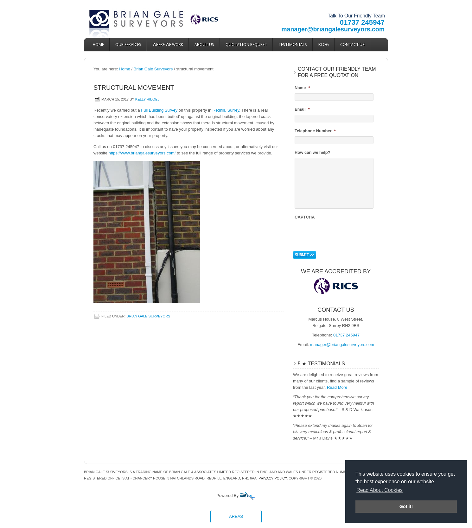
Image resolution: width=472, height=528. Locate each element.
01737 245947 (362, 22)
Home (98, 44)
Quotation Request (246, 44)
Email (302, 109)
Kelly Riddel (147, 99)
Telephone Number (315, 130)
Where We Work (168, 44)
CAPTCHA (305, 217)
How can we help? (312, 152)
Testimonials (292, 44)
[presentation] (343, 234)
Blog (323, 44)
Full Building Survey (159, 110)
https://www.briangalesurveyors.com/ (142, 153)
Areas (236, 516)
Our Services (128, 44)
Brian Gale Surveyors (141, 19)
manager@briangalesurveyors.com (333, 29)
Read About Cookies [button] (379, 490)
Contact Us (352, 44)
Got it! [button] (406, 506)
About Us (204, 44)
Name (302, 87)
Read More (337, 387)
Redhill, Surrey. (226, 110)
